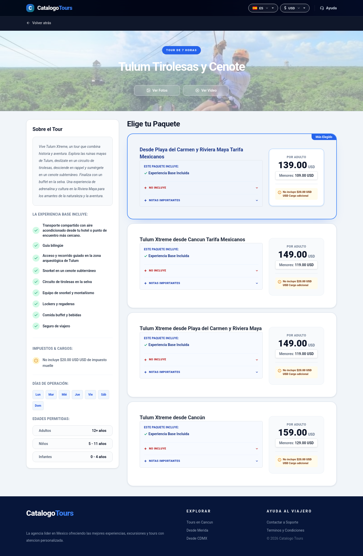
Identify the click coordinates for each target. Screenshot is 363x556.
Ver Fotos (157, 90)
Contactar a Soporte (282, 522)
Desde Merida (197, 530)
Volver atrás (38, 23)
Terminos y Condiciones (285, 530)
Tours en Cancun (200, 522)
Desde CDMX (197, 538)
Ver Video (206, 90)
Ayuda (328, 8)
